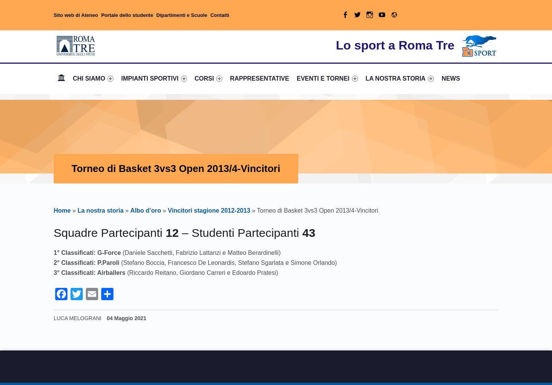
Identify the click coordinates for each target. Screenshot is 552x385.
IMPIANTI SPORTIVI (154, 78)
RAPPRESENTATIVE (259, 78)
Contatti (219, 15)
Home (61, 78)
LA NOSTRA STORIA (399, 78)
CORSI (209, 78)
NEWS (451, 78)
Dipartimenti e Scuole (181, 15)
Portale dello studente (127, 15)
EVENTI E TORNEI (327, 78)
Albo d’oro (145, 210)
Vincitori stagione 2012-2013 (209, 210)
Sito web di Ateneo (76, 15)
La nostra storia (100, 210)
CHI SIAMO (93, 78)
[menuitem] (61, 78)
